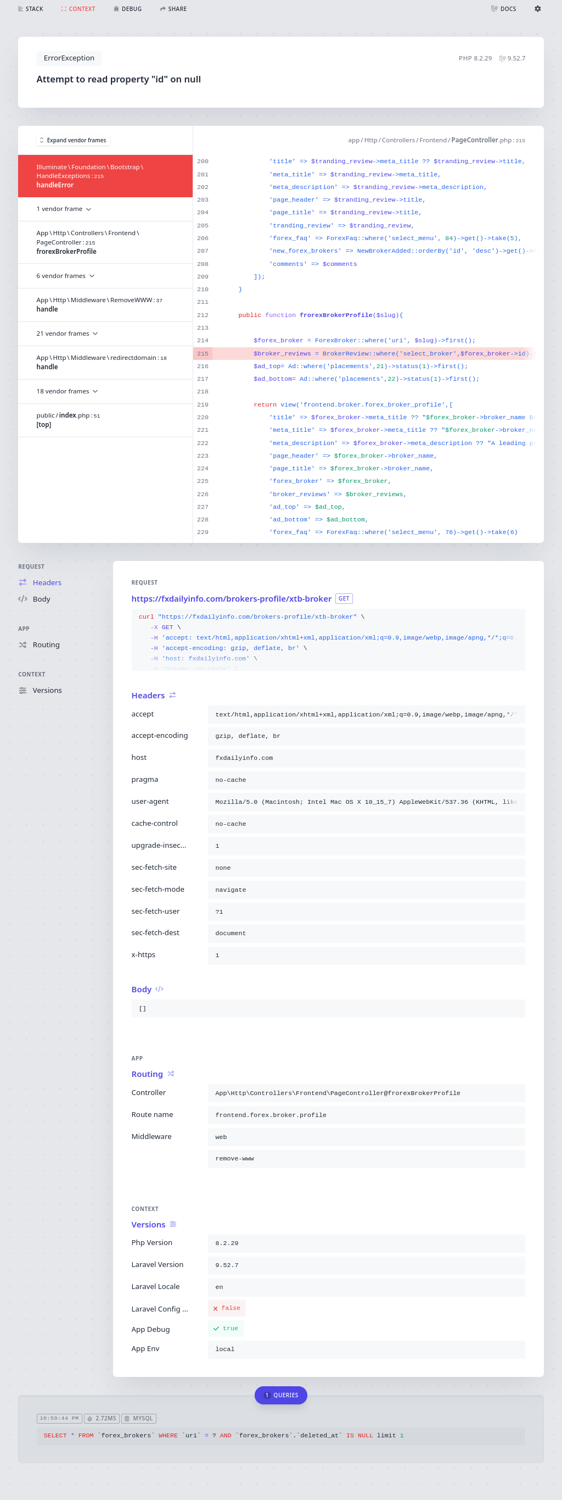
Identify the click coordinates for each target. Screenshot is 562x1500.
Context (31, 674)
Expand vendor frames (73, 140)
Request (31, 566)
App (24, 628)
